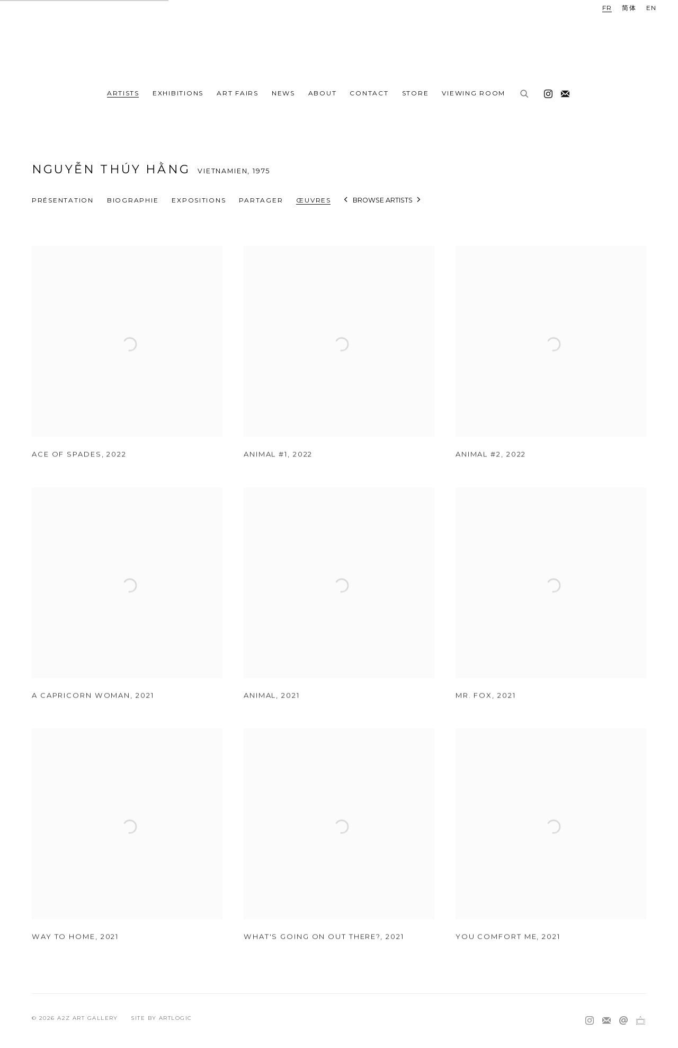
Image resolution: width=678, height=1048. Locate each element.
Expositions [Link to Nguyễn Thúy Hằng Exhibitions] (199, 200)
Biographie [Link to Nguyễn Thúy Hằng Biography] (132, 200)
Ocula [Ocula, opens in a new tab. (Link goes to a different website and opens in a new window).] (640, 1021)
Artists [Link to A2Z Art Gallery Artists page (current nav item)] (123, 93)
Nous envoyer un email (623, 1021)
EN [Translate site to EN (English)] (651, 8)
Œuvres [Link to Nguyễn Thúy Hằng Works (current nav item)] (313, 200)
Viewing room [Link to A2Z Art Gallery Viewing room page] (473, 93)
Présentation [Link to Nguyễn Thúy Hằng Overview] (63, 200)
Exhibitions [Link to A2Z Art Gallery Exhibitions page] (178, 93)
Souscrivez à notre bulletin (562, 91)
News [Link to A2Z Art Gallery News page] (283, 93)
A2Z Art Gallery (339, 41)
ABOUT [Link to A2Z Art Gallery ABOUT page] (322, 93)
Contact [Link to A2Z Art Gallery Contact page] (369, 93)
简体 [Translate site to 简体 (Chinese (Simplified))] (629, 8)
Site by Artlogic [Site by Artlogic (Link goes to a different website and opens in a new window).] (161, 1018)
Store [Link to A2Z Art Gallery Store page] (415, 93)
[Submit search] (525, 94)
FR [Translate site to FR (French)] (607, 8)
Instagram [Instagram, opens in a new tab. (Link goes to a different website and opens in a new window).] (545, 91)
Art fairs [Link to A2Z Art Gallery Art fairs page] (237, 93)
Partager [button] (261, 200)
